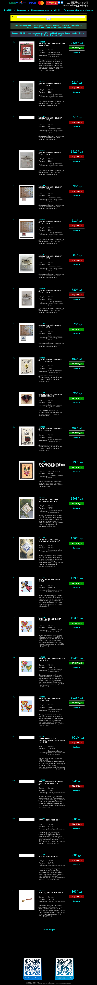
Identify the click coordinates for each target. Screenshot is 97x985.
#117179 (42, 116)
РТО (46, 33)
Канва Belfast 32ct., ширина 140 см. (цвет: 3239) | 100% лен (52, 740)
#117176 (42, 220)
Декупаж (65, 25)
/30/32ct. (57, 755)
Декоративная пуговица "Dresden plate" (51, 395)
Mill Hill (22, 33)
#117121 (42, 854)
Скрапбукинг (39, 27)
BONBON (7, 10)
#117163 (42, 657)
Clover (81, 33)
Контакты (80, 10)
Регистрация (69, 10)
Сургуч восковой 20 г (49, 820)
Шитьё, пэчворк (64, 27)
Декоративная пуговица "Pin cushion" (51, 429)
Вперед (52, 930)
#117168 (42, 461)
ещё (60, 35)
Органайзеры (76, 25)
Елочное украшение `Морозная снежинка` (49, 540)
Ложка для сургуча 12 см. (51, 892)
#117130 (42, 780)
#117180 (42, 82)
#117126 (42, 818)
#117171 (42, 392)
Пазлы (28, 27)
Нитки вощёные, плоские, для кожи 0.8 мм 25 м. (51, 783)
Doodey (74, 33)
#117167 (42, 498)
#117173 (42, 323)
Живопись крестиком (35, 33)
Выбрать (76, 747)
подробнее (49, 70)
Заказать (76, 52)
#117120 (42, 891)
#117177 (42, 185)
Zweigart (53, 35)
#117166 (42, 538)
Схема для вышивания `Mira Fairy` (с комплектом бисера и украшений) (52, 465)
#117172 (42, 358)
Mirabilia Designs (54, 471)
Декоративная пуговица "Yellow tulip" (51, 360)
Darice (67, 33)
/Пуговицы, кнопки (55, 371)
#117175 (42, 254)
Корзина (89, 10)
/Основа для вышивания (55, 752)
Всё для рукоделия (23, 25)
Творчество (51, 27)
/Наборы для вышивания (55, 55)
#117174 (42, 289)
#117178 (42, 151)
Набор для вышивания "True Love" (50, 699)
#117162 (42, 697)
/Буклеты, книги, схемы (55, 476)
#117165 (42, 577)
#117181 (42, 42)
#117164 (42, 617)
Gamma (15, 33)
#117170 (42, 427)
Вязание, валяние (52, 25)
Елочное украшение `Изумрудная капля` (48, 500)
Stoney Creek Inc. (41, 35)
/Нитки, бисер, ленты (55, 95)
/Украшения (61, 793)
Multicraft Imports (57, 33)
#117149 (42, 737)
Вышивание (38, 25)
